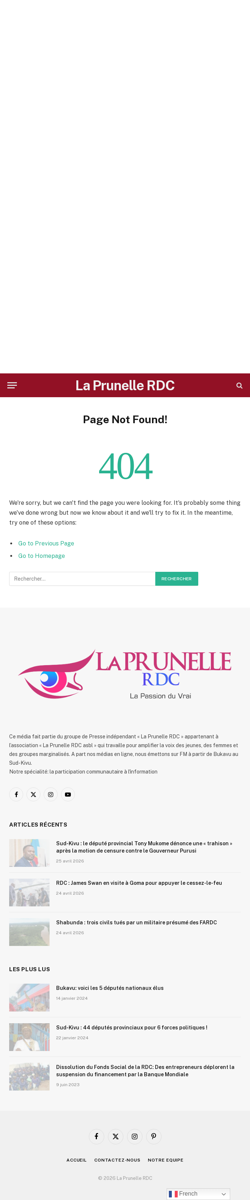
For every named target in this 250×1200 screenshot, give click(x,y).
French (183, 1194)
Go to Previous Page (46, 543)
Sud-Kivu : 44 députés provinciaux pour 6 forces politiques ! (131, 1028)
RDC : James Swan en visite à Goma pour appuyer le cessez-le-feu (139, 883)
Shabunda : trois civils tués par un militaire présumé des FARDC (136, 922)
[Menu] (12, 385)
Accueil (76, 1160)
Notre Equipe (166, 1160)
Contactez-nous (117, 1160)
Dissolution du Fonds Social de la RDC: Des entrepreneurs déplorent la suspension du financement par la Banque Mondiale (145, 1070)
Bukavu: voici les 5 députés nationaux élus (110, 988)
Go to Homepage (41, 555)
